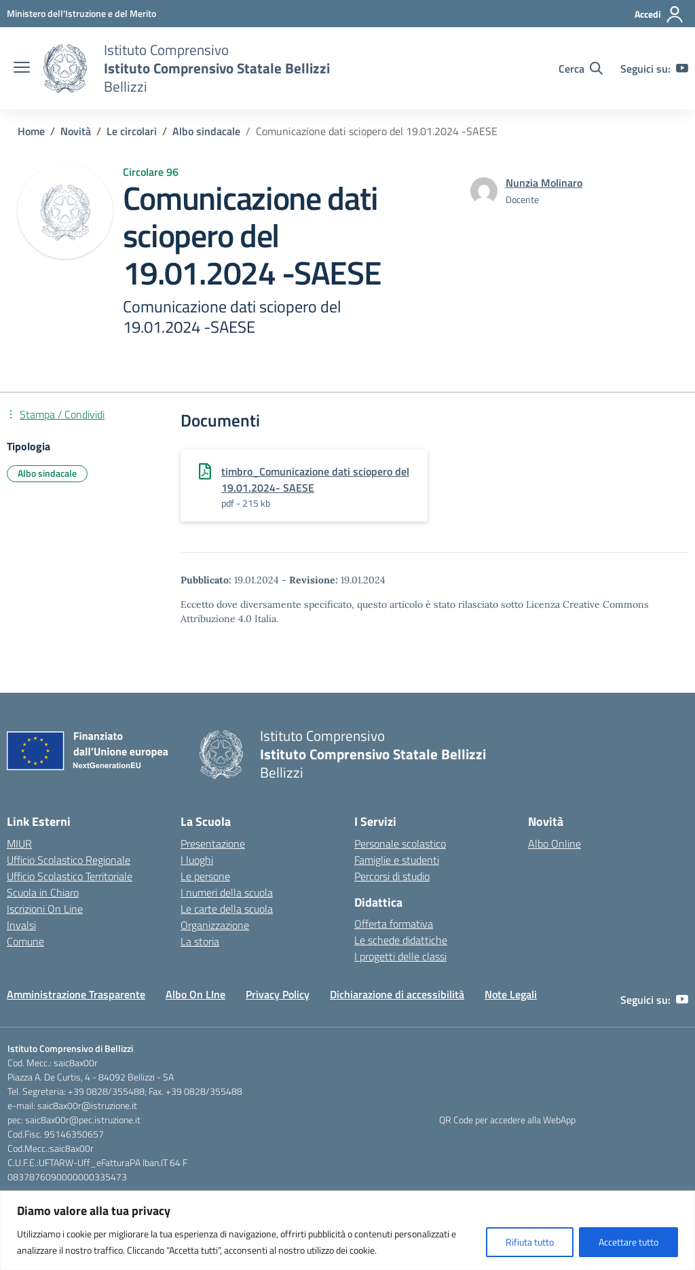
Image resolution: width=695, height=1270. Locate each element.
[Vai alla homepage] (65, 68)
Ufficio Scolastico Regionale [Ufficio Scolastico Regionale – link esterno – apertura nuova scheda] (68, 860)
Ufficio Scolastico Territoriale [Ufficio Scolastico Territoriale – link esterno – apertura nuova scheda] (69, 876)
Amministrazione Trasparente (76, 994)
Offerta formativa (393, 923)
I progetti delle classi (400, 956)
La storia (200, 941)
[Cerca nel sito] (581, 68)
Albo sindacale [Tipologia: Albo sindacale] (47, 473)
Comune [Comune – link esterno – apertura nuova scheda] (25, 941)
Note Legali (511, 994)
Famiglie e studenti (396, 860)
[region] (347, 1230)
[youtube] (682, 68)
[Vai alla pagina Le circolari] (132, 131)
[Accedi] (659, 14)
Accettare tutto (628, 1242)
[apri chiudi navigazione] (22, 68)
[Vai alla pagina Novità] (75, 131)
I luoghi (197, 860)
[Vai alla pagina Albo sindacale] (206, 131)
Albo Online (554, 843)
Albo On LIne (195, 994)
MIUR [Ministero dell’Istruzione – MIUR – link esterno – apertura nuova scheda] (19, 843)
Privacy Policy (277, 994)
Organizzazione (215, 925)
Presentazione (213, 843)
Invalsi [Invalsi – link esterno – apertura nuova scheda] (21, 925)
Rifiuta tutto (530, 1242)
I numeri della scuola (227, 892)
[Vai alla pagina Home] (31, 131)
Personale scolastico (400, 843)
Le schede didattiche (400, 940)
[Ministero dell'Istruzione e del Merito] (81, 13)
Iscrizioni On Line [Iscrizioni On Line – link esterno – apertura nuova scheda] (45, 909)
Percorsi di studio (392, 876)
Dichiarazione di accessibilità (397, 994)
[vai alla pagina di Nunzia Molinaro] (544, 183)
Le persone (205, 876)
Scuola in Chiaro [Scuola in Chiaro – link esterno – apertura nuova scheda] (43, 892)
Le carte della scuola (227, 909)
